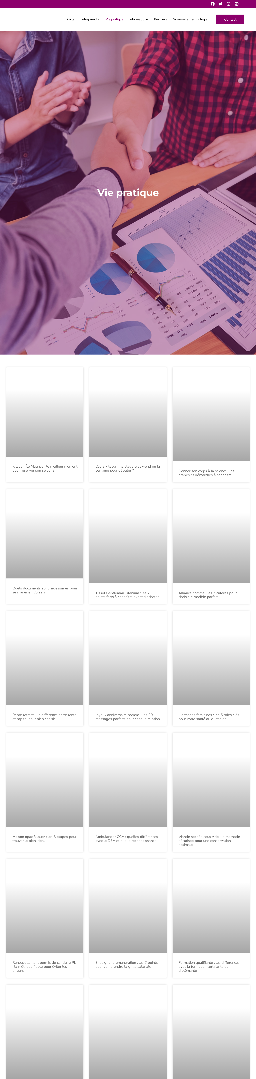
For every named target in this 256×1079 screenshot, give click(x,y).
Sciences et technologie (190, 19)
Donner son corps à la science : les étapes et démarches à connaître (206, 473)
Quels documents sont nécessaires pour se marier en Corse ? (44, 590)
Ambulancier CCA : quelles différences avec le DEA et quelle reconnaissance (126, 838)
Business (160, 19)
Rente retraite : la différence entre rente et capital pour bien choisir (44, 716)
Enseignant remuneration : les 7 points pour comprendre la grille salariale (126, 964)
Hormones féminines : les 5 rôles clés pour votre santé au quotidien (209, 716)
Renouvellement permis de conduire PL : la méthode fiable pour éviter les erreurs (44, 966)
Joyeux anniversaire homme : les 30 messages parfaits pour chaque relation (127, 716)
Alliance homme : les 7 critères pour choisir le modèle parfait (208, 595)
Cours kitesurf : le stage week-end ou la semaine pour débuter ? (127, 468)
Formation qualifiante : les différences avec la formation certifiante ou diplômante (209, 966)
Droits (69, 19)
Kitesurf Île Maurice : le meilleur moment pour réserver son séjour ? (44, 468)
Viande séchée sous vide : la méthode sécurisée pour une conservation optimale (209, 840)
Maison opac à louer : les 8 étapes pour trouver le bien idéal (44, 838)
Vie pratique (114, 19)
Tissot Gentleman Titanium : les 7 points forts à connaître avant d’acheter (127, 595)
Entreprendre (90, 19)
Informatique (138, 19)
